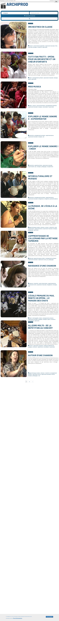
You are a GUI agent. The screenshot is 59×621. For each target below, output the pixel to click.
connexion (52, 0)
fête (56, 45)
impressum (56, 0)
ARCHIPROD (17, 4)
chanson (42, 227)
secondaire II (46, 107)
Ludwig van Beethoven (48, 345)
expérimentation (50, 135)
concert (31, 45)
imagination (49, 284)
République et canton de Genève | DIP (7, 0)
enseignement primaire (37, 77)
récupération (50, 166)
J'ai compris (49, 617)
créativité (31, 135)
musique (35, 47)
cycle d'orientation (41, 105)
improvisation (31, 166)
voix (29, 286)
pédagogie (43, 166)
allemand (31, 258)
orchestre (39, 47)
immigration (41, 198)
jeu (35, 166)
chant (30, 77)
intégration (47, 198)
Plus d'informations (17, 618)
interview (30, 47)
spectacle (45, 47)
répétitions (40, 347)
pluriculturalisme (54, 198)
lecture (53, 374)
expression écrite (32, 284)
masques (40, 319)
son (43, 136)
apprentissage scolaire (34, 227)
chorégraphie (35, 318)
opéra (29, 79)
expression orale (42, 259)
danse (40, 318)
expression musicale (50, 45)
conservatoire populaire (39, 45)
